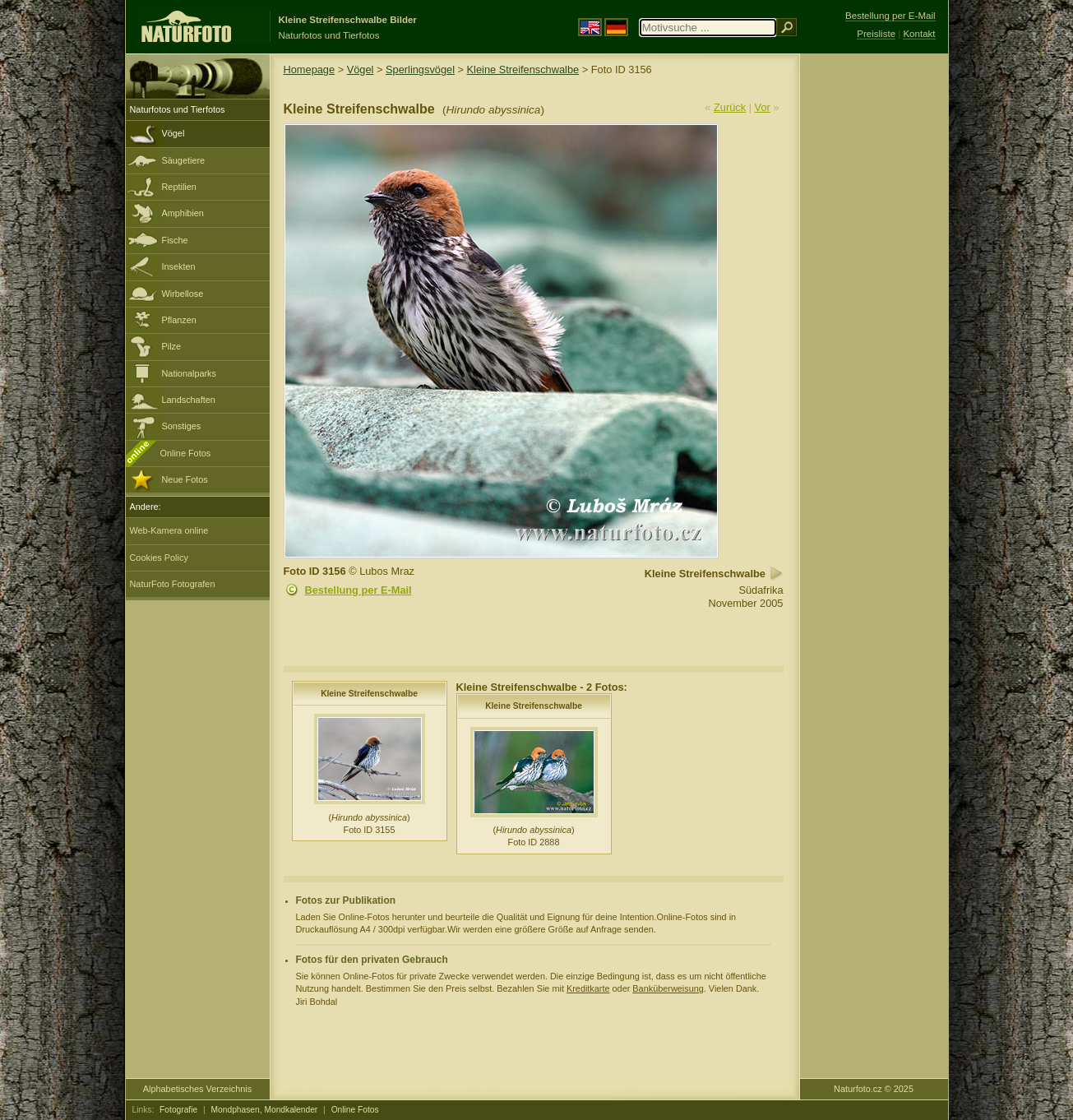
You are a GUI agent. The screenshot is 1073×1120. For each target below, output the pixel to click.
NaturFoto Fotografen (172, 584)
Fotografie (178, 1109)
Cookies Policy (159, 557)
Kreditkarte (588, 988)
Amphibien (183, 213)
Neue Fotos (185, 479)
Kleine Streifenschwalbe (523, 69)
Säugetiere (184, 160)
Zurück (730, 107)
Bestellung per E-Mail (358, 590)
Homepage (309, 69)
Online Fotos (185, 453)
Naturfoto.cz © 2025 (873, 1089)
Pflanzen (179, 320)
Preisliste (876, 34)
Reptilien (179, 187)
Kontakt (919, 34)
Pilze (172, 346)
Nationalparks (189, 373)
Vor (762, 107)
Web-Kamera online (169, 530)
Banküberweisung (667, 988)
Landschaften (188, 400)
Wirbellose (183, 294)
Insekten (179, 266)
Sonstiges (181, 426)
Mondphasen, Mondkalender (264, 1109)
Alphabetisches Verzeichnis (197, 1089)
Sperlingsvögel (420, 69)
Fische (175, 240)
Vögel (173, 133)
